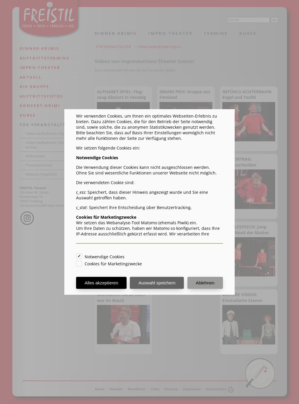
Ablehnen (205, 283)
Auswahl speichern (156, 283)
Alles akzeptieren (101, 283)
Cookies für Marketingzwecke (113, 264)
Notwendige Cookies (105, 257)
